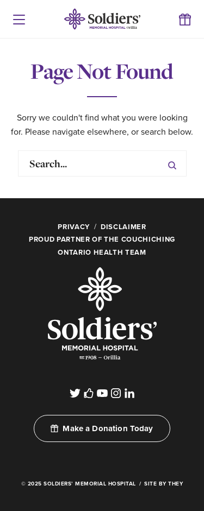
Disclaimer (123, 227)
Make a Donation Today (102, 428)
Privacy (74, 227)
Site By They (163, 484)
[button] (19, 19)
